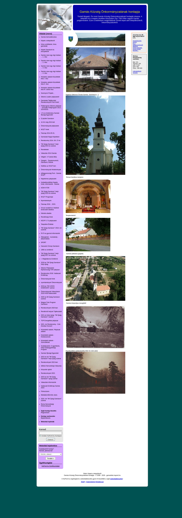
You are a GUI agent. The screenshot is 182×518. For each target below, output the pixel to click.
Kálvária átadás (46, 213)
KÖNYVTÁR (45, 188)
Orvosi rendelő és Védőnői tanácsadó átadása (50, 209)
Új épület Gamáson (47, 118)
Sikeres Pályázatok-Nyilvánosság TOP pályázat (50, 269)
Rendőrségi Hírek (47, 217)
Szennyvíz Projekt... (47, 93)
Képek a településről (48, 41)
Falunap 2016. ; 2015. (48, 204)
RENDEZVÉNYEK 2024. (49, 395)
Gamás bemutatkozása (48, 37)
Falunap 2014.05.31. (48, 133)
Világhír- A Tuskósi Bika (49, 157)
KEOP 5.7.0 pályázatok (49, 221)
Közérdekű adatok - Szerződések (47, 341)
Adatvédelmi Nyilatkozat (95, 482)
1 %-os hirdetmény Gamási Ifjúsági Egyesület (50, 114)
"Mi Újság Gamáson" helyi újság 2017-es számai (50, 254)
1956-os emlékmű (47, 250)
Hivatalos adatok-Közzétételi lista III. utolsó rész (50, 88)
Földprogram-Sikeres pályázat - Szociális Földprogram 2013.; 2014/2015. (51, 107)
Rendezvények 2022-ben (49, 362)
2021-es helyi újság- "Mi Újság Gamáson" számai (51, 316)
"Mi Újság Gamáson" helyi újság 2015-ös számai (50, 192)
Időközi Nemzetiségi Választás (51, 366)
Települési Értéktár (47, 224)
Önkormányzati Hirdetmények (51, 170)
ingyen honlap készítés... (137, 49)
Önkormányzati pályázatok (50, 126)
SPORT (43, 242)
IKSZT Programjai (47, 197)
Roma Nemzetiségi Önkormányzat (47, 405)
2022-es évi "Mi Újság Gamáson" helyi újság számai (51, 357)
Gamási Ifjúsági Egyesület (50, 353)
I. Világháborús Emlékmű (49, 259)
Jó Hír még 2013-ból (48, 122)
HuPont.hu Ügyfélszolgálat (50, 466)
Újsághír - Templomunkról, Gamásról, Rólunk (50, 161)
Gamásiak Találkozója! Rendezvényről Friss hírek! (50, 101)
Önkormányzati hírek (48, 279)
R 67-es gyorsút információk (50, 233)
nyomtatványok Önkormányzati (51, 282)
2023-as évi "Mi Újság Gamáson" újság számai (49, 378)
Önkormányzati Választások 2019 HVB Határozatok (50, 292)
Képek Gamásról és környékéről (47, 50)
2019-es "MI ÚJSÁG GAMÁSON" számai (48, 287)
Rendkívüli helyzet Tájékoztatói (51, 311)
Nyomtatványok (46, 200)
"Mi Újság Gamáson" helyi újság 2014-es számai (50, 145)
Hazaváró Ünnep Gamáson (50, 246)
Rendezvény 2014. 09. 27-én (50, 140)
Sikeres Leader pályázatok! (50, 97)
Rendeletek (45, 149)
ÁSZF (83, 482)
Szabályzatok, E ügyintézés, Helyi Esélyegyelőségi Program (50, 347)
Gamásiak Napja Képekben (50, 137)
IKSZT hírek (45, 129)
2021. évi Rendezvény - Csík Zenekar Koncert (50, 325)
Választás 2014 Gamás (49, 153)
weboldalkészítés (116, 479)
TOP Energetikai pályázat (49, 320)
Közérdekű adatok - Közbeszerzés (47, 336)
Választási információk (48, 382)
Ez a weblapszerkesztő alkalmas (138, 45)
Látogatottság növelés (137, 71)
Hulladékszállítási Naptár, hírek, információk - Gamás (50, 183)
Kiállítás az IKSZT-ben (48, 166)
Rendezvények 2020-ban (49, 308)
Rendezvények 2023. (48, 373)
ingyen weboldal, (137, 47)
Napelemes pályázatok (48, 179)
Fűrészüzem (45, 391)
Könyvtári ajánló (46, 369)
